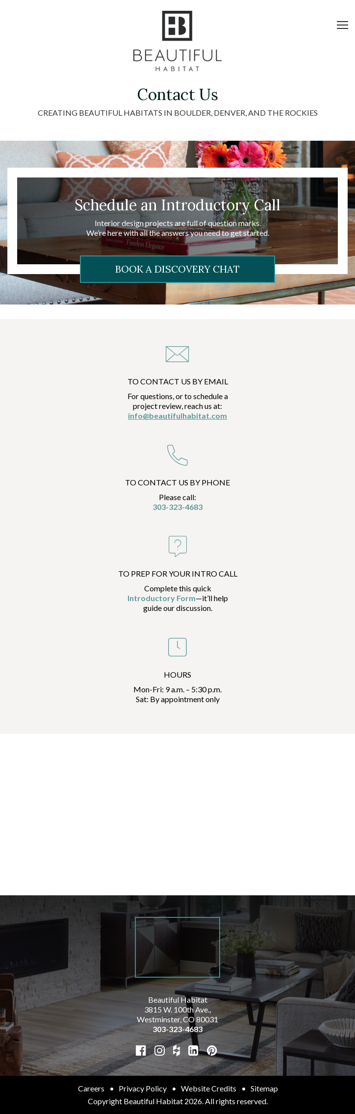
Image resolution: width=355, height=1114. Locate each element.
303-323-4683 (177, 506)
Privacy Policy (143, 1088)
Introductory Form (161, 598)
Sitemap (264, 1088)
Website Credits (208, 1088)
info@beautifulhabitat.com (177, 415)
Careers (91, 1088)
